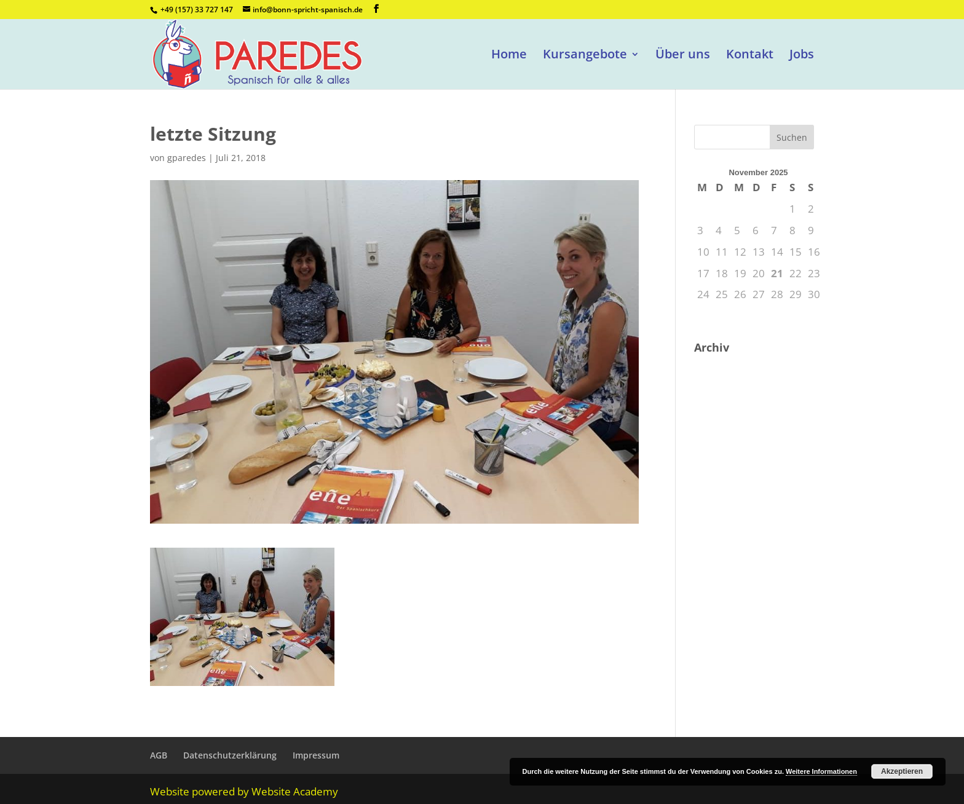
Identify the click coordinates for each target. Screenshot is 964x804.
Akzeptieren (902, 771)
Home (509, 56)
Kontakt (749, 56)
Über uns (682, 56)
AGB (158, 755)
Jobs (801, 56)
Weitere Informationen (821, 771)
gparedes (186, 158)
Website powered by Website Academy (244, 791)
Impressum (316, 755)
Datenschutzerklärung (230, 755)
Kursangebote (585, 56)
